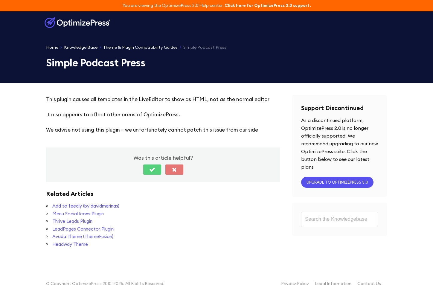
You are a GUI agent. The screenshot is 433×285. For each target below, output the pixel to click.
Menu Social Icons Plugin (78, 214)
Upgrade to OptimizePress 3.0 (337, 182)
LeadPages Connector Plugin (83, 229)
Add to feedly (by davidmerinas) (85, 206)
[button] (152, 169)
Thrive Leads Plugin (72, 221)
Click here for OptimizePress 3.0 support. (268, 5)
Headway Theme (70, 244)
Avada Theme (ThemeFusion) (82, 236)
